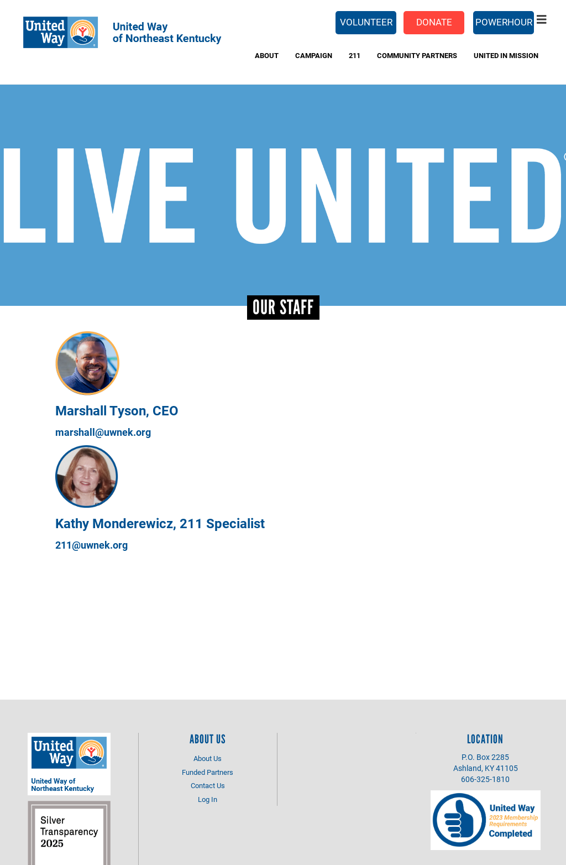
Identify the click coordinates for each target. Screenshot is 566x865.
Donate (434, 21)
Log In (207, 799)
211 (354, 55)
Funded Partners (207, 772)
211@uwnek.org (91, 544)
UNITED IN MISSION (506, 55)
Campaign (313, 55)
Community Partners (417, 55)
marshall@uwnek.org (103, 432)
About (267, 55)
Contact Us (208, 785)
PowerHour (503, 21)
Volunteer (366, 21)
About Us (207, 758)
